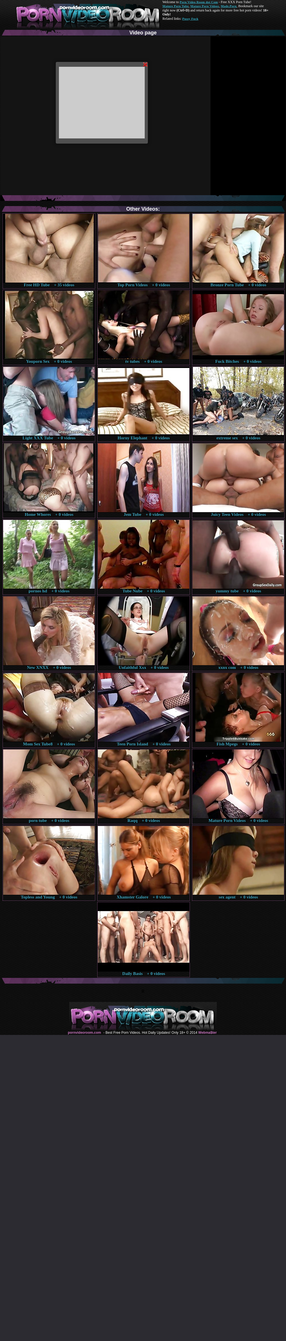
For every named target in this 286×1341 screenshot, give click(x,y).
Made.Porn (229, 6)
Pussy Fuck (190, 18)
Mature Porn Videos (204, 6)
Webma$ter (207, 1033)
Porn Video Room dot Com (199, 2)
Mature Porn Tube (175, 6)
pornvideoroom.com (84, 1033)
